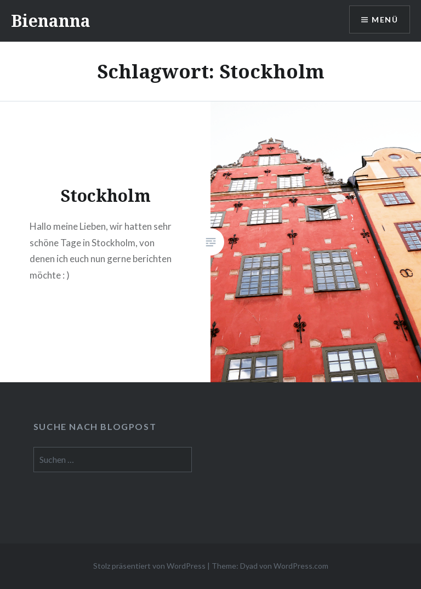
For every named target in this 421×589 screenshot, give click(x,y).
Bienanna (50, 20)
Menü (385, 19)
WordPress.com (301, 565)
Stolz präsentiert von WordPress (149, 565)
